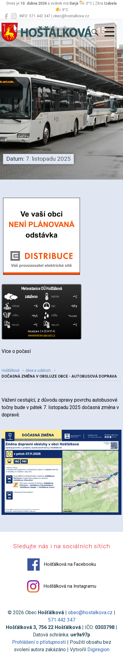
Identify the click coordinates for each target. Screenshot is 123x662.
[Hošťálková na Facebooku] (6, 16)
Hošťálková (10, 370)
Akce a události (38, 370)
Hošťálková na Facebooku (61, 564)
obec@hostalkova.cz (90, 612)
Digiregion (98, 649)
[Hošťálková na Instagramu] (14, 16)
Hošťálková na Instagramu (61, 586)
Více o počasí (16, 351)
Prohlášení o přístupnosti (39, 642)
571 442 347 (61, 620)
